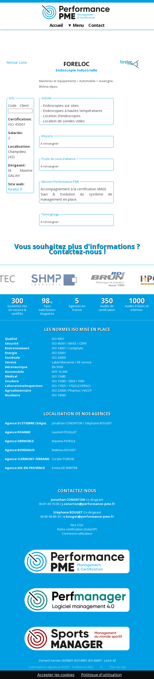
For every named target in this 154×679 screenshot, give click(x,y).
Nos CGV (77, 525)
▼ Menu (76, 25)
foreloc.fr (15, 189)
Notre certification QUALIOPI (77, 529)
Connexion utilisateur (77, 533)
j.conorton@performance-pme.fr (88, 504)
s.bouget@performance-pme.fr (88, 516)
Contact (96, 25)
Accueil (56, 25)
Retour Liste (17, 62)
